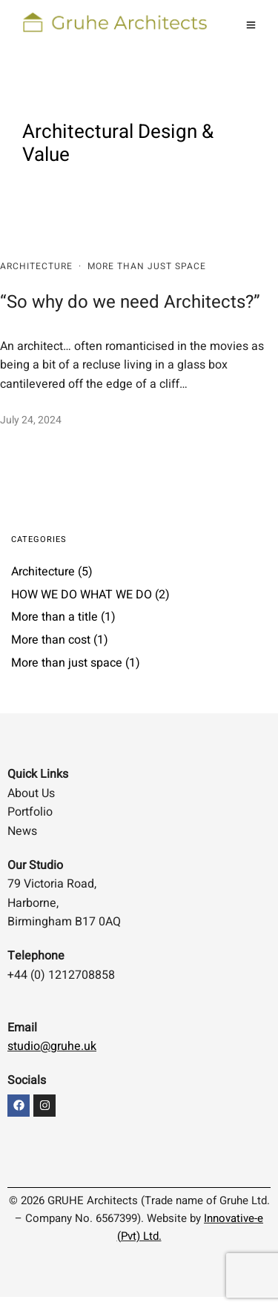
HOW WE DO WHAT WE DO (81, 595)
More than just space (146, 266)
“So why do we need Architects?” (130, 302)
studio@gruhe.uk (51, 1046)
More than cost (50, 640)
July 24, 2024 (31, 420)
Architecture (36, 266)
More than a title (54, 617)
